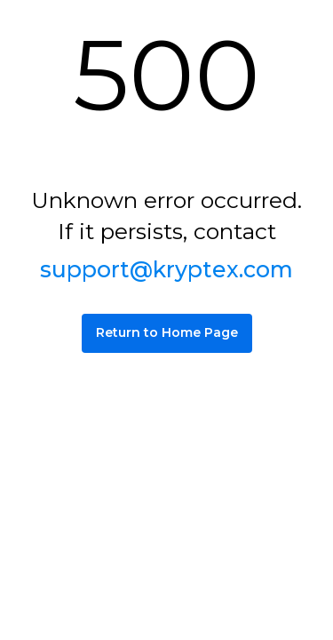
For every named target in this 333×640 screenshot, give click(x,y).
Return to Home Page (167, 332)
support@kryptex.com (166, 269)
